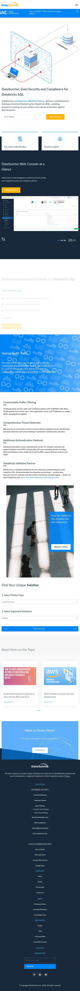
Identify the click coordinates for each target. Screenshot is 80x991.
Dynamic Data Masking (41, 809)
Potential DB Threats (40, 909)
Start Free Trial (55, 117)
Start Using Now (11, 328)
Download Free (11, 190)
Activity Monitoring (40, 795)
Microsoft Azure (40, 855)
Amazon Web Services (40, 860)
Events (40, 882)
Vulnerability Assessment (40, 828)
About (40, 876)
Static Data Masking (41, 813)
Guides (40, 926)
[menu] (76, 4)
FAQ (40, 931)
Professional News (40, 904)
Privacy (67, 776)
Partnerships (40, 887)
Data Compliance (40, 823)
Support (40, 948)
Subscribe (30, 966)
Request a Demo (60, 547)
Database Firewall (40, 800)
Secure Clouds (40, 849)
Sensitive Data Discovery (40, 817)
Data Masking (40, 806)
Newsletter (40, 953)
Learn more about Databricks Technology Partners (40, 477)
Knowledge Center (40, 915)
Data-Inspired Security (40, 833)
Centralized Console (40, 942)
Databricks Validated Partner (30, 101)
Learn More (6, 320)
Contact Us (40, 757)
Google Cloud (40, 865)
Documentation (40, 936)
